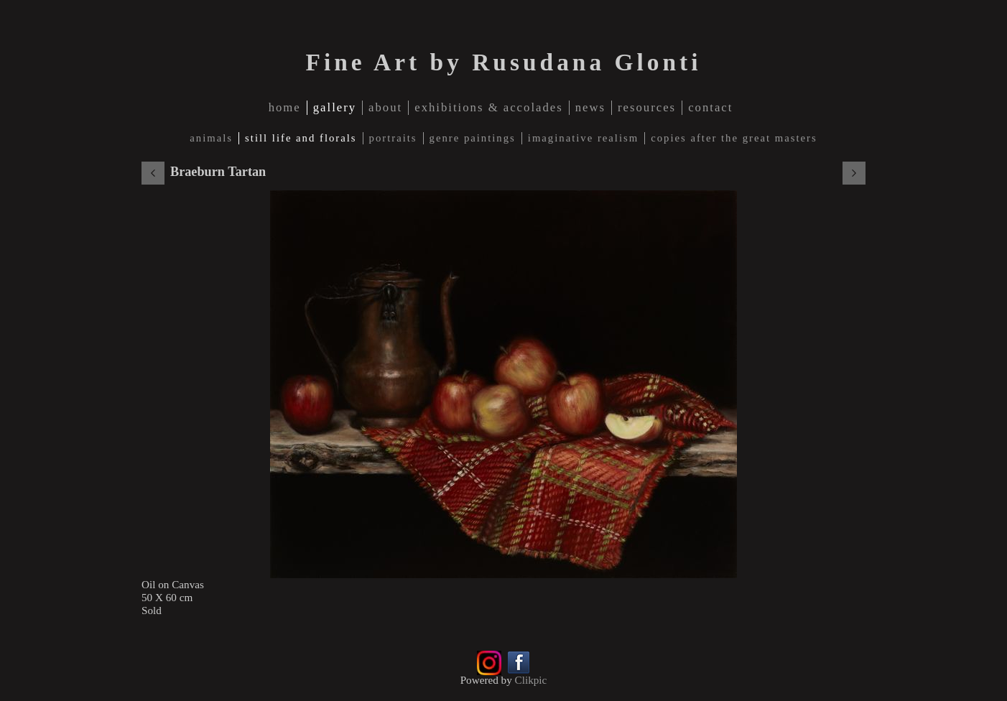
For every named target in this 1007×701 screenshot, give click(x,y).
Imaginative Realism (583, 138)
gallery (334, 107)
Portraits (393, 138)
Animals (211, 138)
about (385, 107)
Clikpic (531, 680)
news (590, 107)
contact (710, 107)
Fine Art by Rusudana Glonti (503, 62)
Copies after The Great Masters (734, 138)
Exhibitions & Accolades (488, 107)
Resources (647, 107)
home (285, 107)
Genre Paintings (473, 138)
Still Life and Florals (300, 138)
